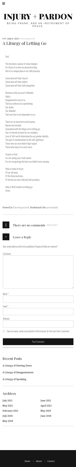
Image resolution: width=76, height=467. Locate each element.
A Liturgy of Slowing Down (17, 365)
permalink (52, 207)
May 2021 (8, 405)
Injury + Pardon (38, 16)
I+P (4, 38)
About (39, 461)
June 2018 (46, 415)
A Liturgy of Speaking (14, 379)
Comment (7, 253)
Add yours (52, 224)
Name (6, 294)
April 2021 (46, 405)
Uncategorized (28, 38)
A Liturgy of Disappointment (18, 372)
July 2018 (7, 415)
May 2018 (8, 421)
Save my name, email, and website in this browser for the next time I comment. (38, 331)
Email (5, 306)
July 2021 (7, 400)
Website (6, 318)
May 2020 (46, 410)
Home (27, 461)
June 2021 (46, 400)
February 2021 (10, 410)
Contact (51, 461)
